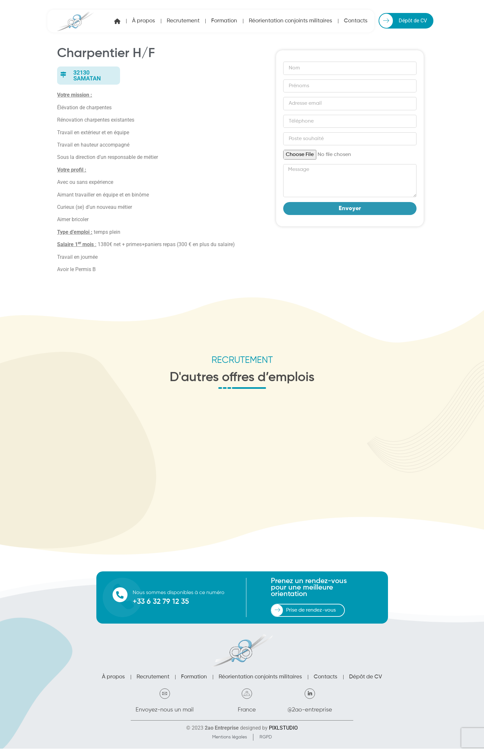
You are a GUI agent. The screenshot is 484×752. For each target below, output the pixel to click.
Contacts (356, 21)
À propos (143, 21)
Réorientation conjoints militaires (290, 21)
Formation (224, 21)
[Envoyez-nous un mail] (165, 697)
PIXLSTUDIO (283, 731)
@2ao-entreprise (309, 713)
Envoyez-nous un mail (165, 713)
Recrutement (183, 21)
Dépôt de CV (365, 680)
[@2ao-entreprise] (310, 697)
